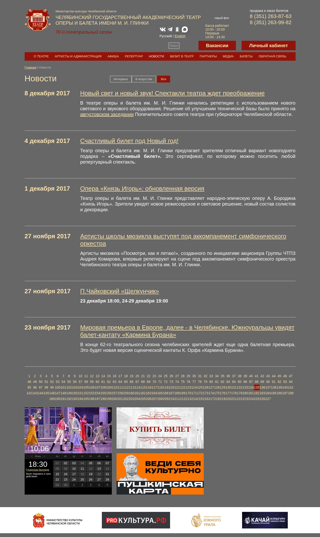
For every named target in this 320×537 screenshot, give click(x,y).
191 (63, 399)
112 (126, 387)
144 (40, 393)
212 (182, 399)
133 (245, 387)
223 (245, 399)
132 (239, 387)
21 (143, 376)
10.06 (39, 448)
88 (257, 382)
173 (205, 393)
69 (149, 382)
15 (109, 376)
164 (154, 393)
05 (90, 463)
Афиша (113, 56)
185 (273, 393)
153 (92, 393)
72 (166, 382)
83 (228, 382)
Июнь (38, 456)
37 (234, 376)
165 (160, 393)
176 (222, 393)
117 (154, 387)
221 (234, 399)
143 (35, 393)
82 (223, 382)
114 (137, 387)
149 (69, 393)
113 (131, 387)
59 (92, 382)
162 (143, 393)
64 (120, 382)
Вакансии (217, 45)
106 (92, 387)
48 (29, 382)
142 (29, 393)
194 (80, 399)
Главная (30, 67)
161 (137, 393)
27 (177, 376)
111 (120, 387)
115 (143, 387)
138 (273, 387)
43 (268, 376)
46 (285, 376)
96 (35, 387)
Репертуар (134, 56)
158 (120, 393)
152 (86, 393)
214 (194, 399)
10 (80, 376)
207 (154, 399)
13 (97, 376)
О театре (41, 56)
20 (137, 376)
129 (222, 387)
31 (200, 376)
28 (183, 376)
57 (80, 382)
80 (211, 382)
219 (222, 399)
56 (75, 382)
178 (234, 393)
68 (143, 382)
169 (182, 393)
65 (126, 382)
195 (86, 399)
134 (251, 387)
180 (245, 393)
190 (57, 399)
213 (188, 399)
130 (228, 387)
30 (194, 376)
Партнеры (208, 56)
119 (165, 387)
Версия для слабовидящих (189, 45)
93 (285, 382)
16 (115, 376)
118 (160, 387)
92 (279, 382)
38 (240, 376)
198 (103, 399)
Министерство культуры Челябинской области (86, 11)
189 (52, 399)
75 (183, 382)
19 (132, 376)
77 (194, 382)
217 (211, 399)
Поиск (174, 45)
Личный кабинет (268, 45)
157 (114, 393)
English (180, 36)
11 (86, 376)
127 (211, 387)
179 (239, 393)
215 (200, 399)
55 (69, 382)
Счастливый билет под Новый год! (129, 140)
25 (166, 376)
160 (131, 393)
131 (234, 387)
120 (171, 387)
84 (234, 382)
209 (165, 399)
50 (41, 382)
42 (262, 376)
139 (279, 387)
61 (103, 382)
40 (251, 376)
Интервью (121, 79)
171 (194, 393)
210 (171, 399)
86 (245, 382)
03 (74, 463)
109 (109, 387)
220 (228, 399)
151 (80, 393)
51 (46, 382)
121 (177, 387)
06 (99, 463)
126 (205, 387)
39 (245, 376)
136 (262, 387)
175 (217, 393)
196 (92, 399)
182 (256, 393)
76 (188, 382)
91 (274, 382)
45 (279, 376)
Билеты (246, 56)
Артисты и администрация (78, 56)
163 (148, 393)
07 (107, 463)
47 (291, 376)
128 (217, 387)
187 (285, 393)
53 (58, 382)
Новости (156, 56)
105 (86, 387)
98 (46, 387)
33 (211, 376)
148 (63, 393)
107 (97, 387)
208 (160, 399)
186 (279, 393)
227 (268, 399)
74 (177, 382)
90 (268, 382)
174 (211, 393)
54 (63, 382)
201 (120, 399)
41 (257, 376)
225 (256, 399)
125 (200, 387)
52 (52, 382)
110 (114, 387)
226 (262, 399)
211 (177, 399)
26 (171, 376)
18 (126, 376)
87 (251, 382)
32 (205, 376)
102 (69, 387)
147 (57, 393)
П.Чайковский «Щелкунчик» (119, 291)
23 (154, 376)
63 (115, 382)
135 (256, 387)
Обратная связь (272, 56)
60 (97, 382)
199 (109, 399)
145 (46, 393)
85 (240, 382)
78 (200, 382)
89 (262, 382)
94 (291, 382)
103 (74, 387)
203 (131, 399)
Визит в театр (182, 56)
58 (86, 382)
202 (126, 399)
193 (74, 399)
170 (188, 393)
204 (137, 399)
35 (223, 376)
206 (148, 399)
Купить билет (160, 429)
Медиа (228, 56)
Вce (163, 79)
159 (126, 393)
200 (114, 399)
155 (103, 393)
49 (35, 382)
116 (148, 387)
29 (188, 376)
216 (205, 399)
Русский (166, 36)
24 (160, 376)
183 (262, 393)
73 (171, 382)
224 (251, 399)
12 (92, 376)
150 (74, 393)
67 (137, 382)
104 (80, 387)
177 (228, 393)
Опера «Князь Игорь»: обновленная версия (142, 188)
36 (228, 376)
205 (143, 399)
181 (251, 393)
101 (63, 387)
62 (109, 382)
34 (217, 376)
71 (160, 382)
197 (97, 399)
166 (165, 393)
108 (103, 387)
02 (65, 463)
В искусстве (143, 79)
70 (154, 382)
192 (69, 399)
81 (217, 382)
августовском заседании (107, 114)
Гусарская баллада (37, 469)
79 (205, 382)
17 (120, 376)
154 (97, 393)
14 (103, 376)
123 (188, 387)
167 (171, 393)
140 (285, 387)
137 (268, 387)
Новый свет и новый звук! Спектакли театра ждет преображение (172, 93)
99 (52, 387)
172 (200, 393)
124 (194, 387)
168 (177, 393)
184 (268, 393)
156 (109, 393)
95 (29, 387)
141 (290, 387)
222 (239, 399)
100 (57, 387)
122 (182, 387)
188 (290, 393)
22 (149, 376)
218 (217, 399)
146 (52, 393)
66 (132, 382)
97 (41, 387)
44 (274, 376)
